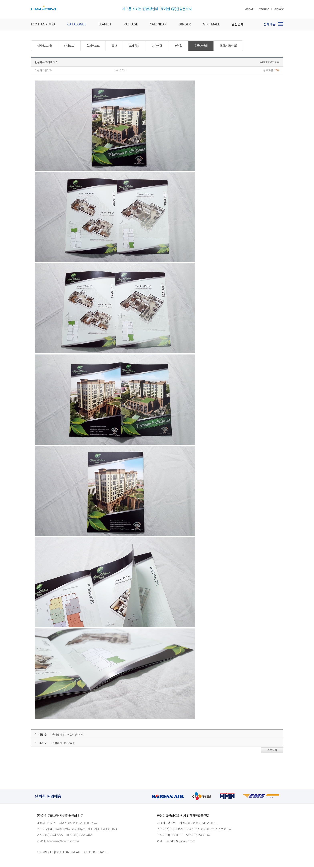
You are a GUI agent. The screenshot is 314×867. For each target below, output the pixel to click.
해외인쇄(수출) (228, 45)
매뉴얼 (178, 45)
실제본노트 (93, 45)
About (249, 9)
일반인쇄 (238, 24)
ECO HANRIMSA (43, 24)
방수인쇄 (157, 45)
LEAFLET (105, 24)
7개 (277, 70)
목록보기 (272, 750)
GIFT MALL (211, 24)
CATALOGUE (76, 24)
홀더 (114, 45)
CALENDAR (158, 24)
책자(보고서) (44, 45)
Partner (264, 9)
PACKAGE (131, 24)
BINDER (185, 24)
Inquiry (278, 9)
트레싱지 (134, 45)
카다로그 (69, 45)
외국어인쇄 (200, 45)
